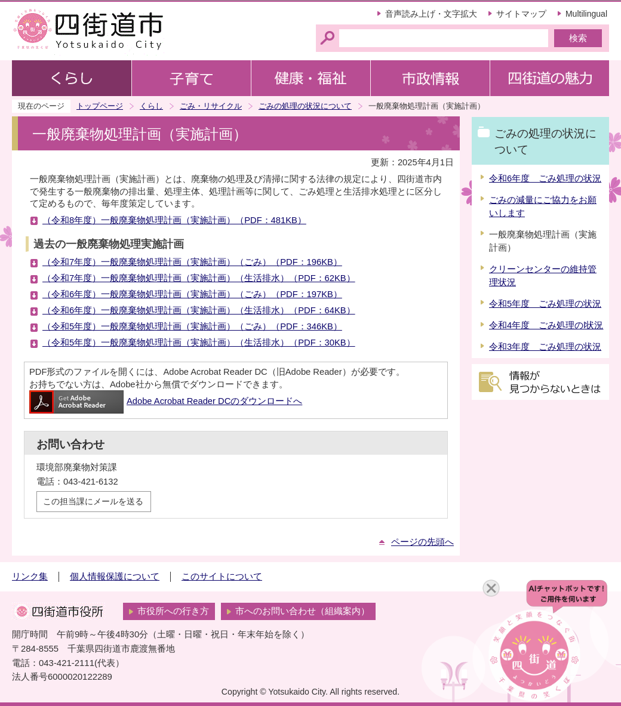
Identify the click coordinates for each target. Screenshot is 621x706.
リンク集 (30, 576)
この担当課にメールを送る (93, 501)
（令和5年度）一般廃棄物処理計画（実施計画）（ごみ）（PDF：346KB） (192, 326)
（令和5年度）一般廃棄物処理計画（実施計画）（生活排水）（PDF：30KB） (198, 342)
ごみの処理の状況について (305, 105)
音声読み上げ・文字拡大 (431, 14)
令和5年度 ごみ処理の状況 (545, 304)
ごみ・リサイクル (211, 105)
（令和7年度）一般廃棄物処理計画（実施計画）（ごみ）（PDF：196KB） (192, 262)
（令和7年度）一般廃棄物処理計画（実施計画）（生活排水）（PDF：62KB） (198, 278)
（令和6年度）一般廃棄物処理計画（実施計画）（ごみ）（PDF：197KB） (192, 294)
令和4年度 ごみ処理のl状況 (546, 325)
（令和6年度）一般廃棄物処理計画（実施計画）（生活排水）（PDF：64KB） (198, 310)
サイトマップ (521, 14)
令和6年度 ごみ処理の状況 (545, 178)
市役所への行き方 (173, 611)
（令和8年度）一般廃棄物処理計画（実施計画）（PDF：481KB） (174, 220)
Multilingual (586, 14)
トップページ (99, 105)
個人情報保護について (114, 576)
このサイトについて (222, 576)
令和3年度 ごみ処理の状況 (545, 347)
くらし (151, 105)
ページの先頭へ (422, 542)
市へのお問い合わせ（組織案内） (302, 611)
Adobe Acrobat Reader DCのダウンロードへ (165, 401)
